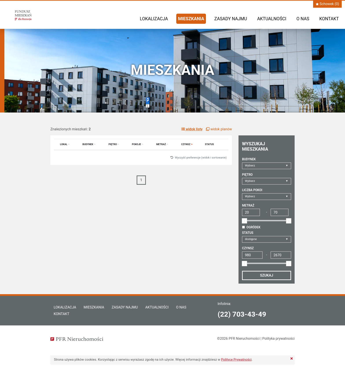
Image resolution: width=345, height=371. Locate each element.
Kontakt (329, 18)
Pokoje (137, 144)
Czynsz (187, 144)
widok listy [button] (191, 129)
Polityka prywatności (278, 338)
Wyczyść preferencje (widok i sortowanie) (198, 157)
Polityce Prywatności (236, 360)
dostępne (251, 239)
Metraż (162, 144)
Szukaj (266, 275)
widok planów (219, 129)
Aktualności (271, 18)
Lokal (65, 144)
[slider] (244, 220)
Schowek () (327, 4)
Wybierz (250, 165)
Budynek (89, 144)
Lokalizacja (154, 18)
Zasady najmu (230, 18)
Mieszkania (191, 18)
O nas (302, 18)
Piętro (113, 144)
